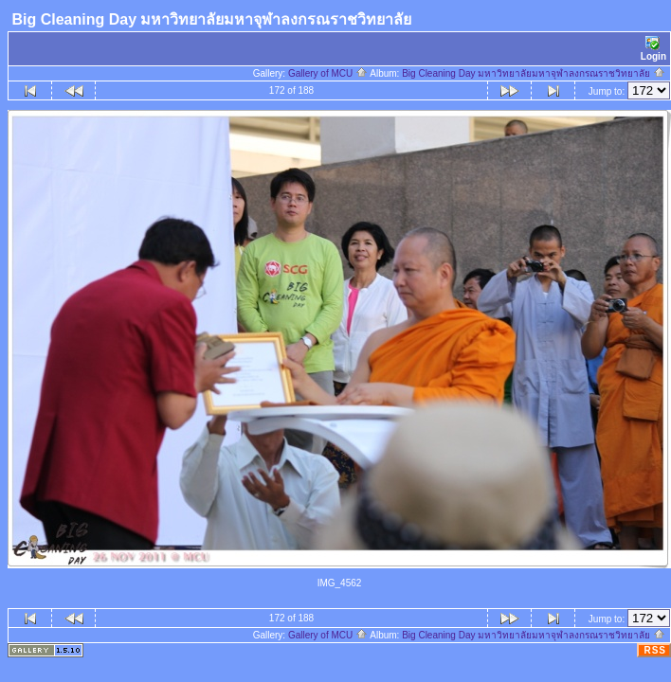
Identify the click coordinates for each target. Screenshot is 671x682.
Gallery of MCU (328, 73)
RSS (655, 650)
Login (653, 49)
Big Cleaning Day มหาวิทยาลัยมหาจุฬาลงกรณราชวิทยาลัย (533, 73)
